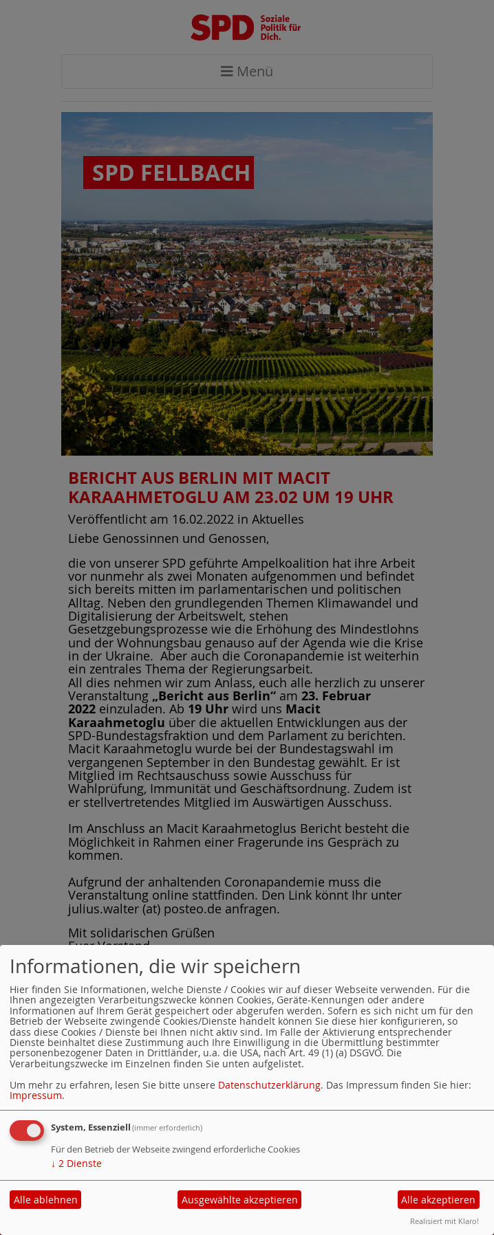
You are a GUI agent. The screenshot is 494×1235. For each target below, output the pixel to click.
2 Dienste (76, 1163)
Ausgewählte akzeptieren (240, 1199)
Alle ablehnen (46, 1199)
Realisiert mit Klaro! (444, 1221)
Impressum (36, 1095)
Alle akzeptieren (438, 1199)
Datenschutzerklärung (269, 1084)
